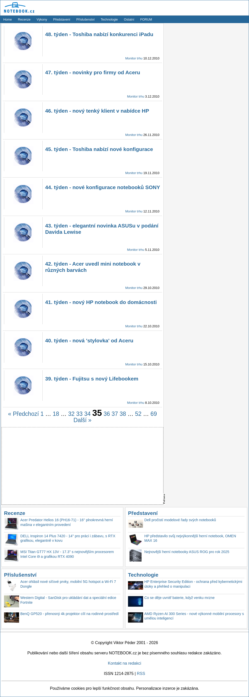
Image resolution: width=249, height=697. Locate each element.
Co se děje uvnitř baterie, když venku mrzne (179, 598)
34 (87, 414)
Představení (61, 19)
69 (153, 414)
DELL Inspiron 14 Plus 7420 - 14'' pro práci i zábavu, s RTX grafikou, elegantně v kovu (67, 538)
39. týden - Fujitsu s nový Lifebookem (91, 378)
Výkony (42, 19)
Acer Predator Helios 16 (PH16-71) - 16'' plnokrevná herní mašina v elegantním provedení (66, 522)
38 (122, 414)
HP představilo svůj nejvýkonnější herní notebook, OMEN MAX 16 (190, 538)
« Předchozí (23, 414)
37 (114, 414)
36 (106, 414)
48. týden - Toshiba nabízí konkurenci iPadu (99, 34)
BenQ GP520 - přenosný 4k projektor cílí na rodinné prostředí (69, 614)
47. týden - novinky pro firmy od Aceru (92, 72)
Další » (83, 420)
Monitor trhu (133, 58)
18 (56, 414)
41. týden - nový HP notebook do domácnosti (101, 302)
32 (71, 414)
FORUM (146, 19)
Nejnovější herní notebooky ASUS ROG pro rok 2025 (186, 552)
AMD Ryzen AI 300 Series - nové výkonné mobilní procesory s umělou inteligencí (194, 616)
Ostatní (129, 19)
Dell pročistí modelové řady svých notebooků (180, 520)
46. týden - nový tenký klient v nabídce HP (97, 111)
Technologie (109, 19)
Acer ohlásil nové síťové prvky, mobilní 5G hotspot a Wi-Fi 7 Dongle (68, 584)
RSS (141, 673)
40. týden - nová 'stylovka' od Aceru (89, 340)
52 (138, 414)
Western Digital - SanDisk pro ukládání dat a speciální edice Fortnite (68, 600)
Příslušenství (85, 19)
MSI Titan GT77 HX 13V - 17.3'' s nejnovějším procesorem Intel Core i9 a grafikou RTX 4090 (67, 554)
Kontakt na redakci (124, 663)
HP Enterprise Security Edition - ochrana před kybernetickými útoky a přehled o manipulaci (193, 584)
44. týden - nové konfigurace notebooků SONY (102, 187)
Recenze (24, 19)
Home (7, 19)
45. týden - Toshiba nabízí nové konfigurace (99, 149)
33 (79, 414)
